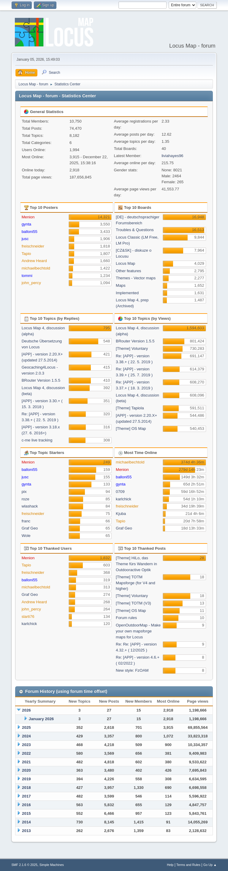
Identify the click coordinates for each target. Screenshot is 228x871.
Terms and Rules (188, 865)
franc (26, 521)
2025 (26, 727)
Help (170, 865)
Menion (28, 217)
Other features (128, 271)
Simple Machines (51, 865)
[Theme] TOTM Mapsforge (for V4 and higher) (135, 583)
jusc (25, 238)
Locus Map (125, 263)
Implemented (127, 293)
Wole (26, 535)
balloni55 (29, 231)
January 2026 (41, 719)
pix (24, 491)
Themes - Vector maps (136, 278)
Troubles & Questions (135, 230)
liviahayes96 (172, 155)
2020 (26, 770)
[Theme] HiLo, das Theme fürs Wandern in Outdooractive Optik (136, 564)
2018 (26, 787)
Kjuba (121, 513)
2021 (26, 762)
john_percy (31, 283)
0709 (120, 491)
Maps (121, 285)
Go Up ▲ (210, 865)
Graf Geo (30, 528)
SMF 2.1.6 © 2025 (24, 865)
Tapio (26, 253)
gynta (26, 224)
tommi (27, 275)
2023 (26, 744)
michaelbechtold (36, 268)
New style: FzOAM (132, 670)
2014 (26, 822)
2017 (26, 796)
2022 (26, 753)
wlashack (30, 506)
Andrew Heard (34, 261)
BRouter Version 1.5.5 (41, 380)
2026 (26, 710)
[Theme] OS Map (131, 428)
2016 (26, 805)
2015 (26, 813)
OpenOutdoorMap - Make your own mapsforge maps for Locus (138, 631)
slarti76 (28, 616)
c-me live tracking (37, 440)
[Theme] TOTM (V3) (133, 603)
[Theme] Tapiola (130, 408)
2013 (26, 830)
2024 (26, 736)
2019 (26, 779)
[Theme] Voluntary (132, 348)
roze (25, 499)
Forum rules (126, 617)
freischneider (33, 246)
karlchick (123, 499)
